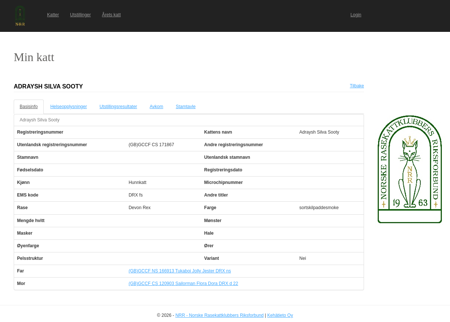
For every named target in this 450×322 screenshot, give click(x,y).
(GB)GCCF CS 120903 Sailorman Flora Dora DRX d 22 (183, 283)
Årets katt (111, 14)
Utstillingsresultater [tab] (118, 106)
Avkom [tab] (156, 106)
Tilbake (357, 85)
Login (355, 14)
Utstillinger (80, 14)
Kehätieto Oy (280, 315)
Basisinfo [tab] (29, 106)
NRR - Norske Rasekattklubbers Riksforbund (219, 315)
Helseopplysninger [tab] (68, 106)
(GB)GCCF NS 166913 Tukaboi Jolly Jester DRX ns (180, 271)
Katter (53, 14)
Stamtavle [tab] (185, 106)
